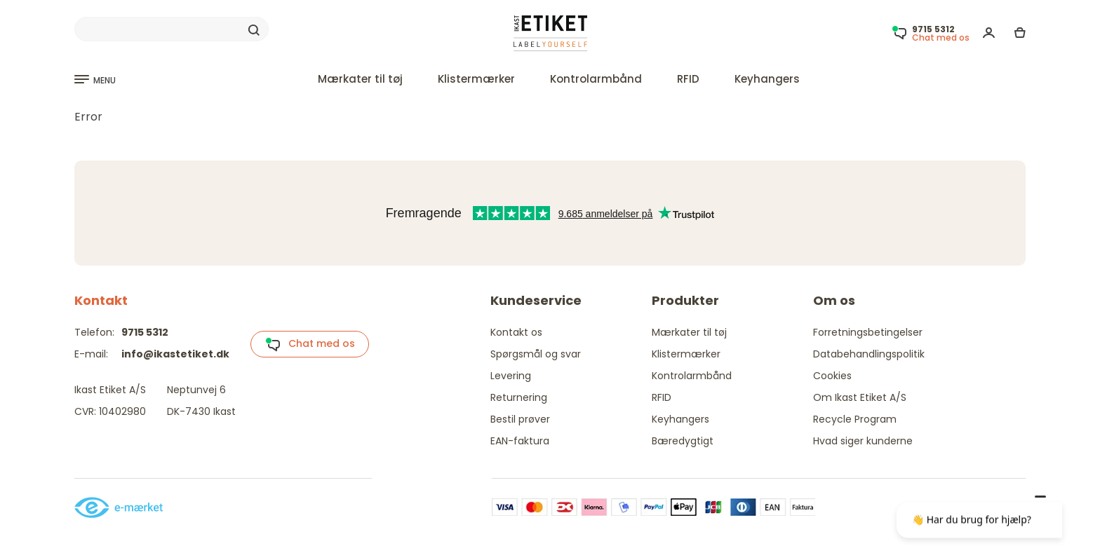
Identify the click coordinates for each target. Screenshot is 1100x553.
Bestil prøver (520, 419)
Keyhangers (767, 78)
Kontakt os (516, 332)
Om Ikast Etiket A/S (859, 397)
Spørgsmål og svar (535, 354)
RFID (688, 78)
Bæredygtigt (682, 441)
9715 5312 (144, 332)
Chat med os (310, 344)
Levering (510, 376)
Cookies (832, 376)
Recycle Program (855, 419)
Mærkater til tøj (360, 78)
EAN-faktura (519, 441)
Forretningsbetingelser (868, 332)
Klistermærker (476, 78)
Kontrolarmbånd (596, 78)
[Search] (171, 29)
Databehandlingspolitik (869, 354)
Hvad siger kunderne (863, 441)
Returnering (518, 397)
